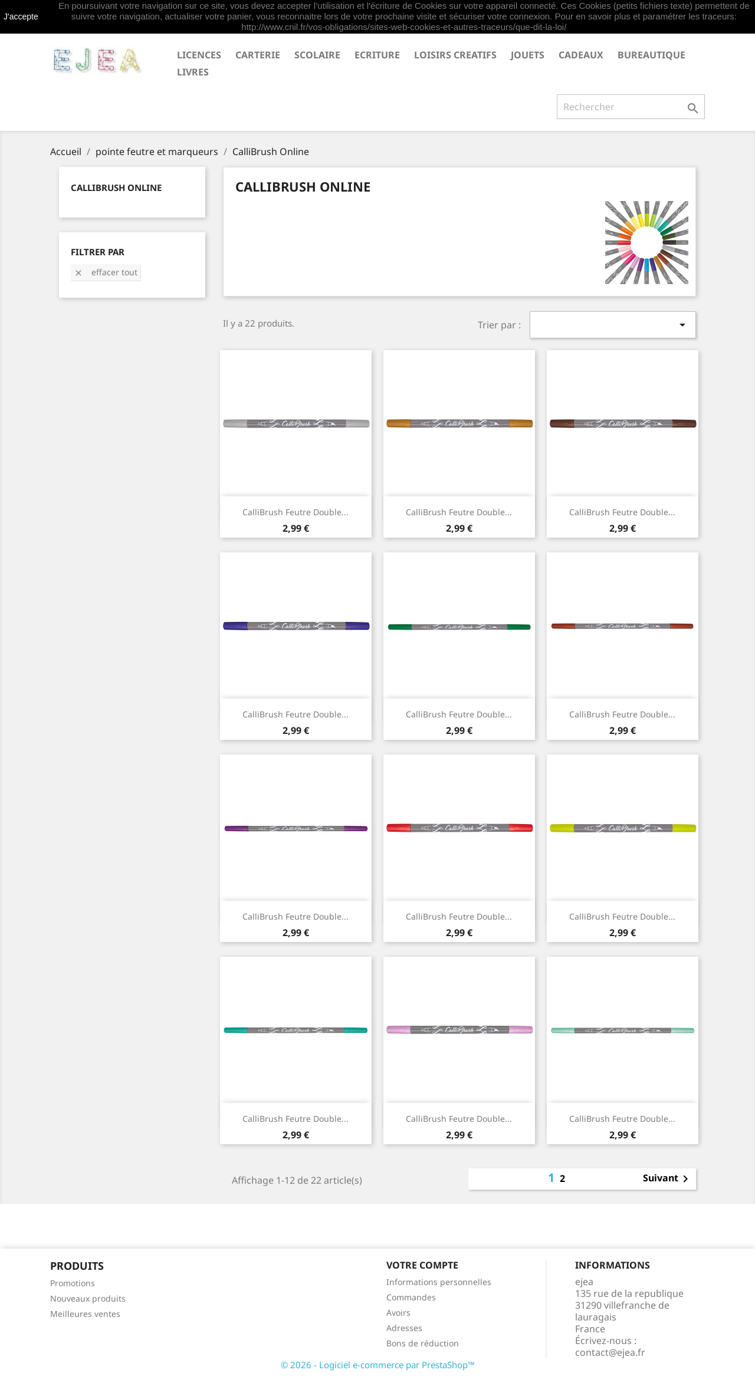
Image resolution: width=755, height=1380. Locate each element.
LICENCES (199, 54)
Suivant (667, 1179)
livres (193, 71)
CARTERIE (257, 54)
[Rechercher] (631, 106)
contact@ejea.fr (610, 1352)
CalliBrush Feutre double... (295, 512)
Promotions (72, 1283)
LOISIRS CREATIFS (455, 54)
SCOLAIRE (317, 54)
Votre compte (422, 1265)
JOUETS (527, 54)
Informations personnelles (438, 1281)
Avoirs (398, 1312)
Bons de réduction (422, 1343)
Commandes (411, 1297)
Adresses (404, 1327)
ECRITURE (377, 54)
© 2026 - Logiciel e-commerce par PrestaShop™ (378, 1365)
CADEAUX (581, 54)
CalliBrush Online (116, 187)
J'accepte (21, 16)
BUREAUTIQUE (651, 54)
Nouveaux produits (88, 1298)
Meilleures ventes (85, 1313)
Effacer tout (105, 272)
